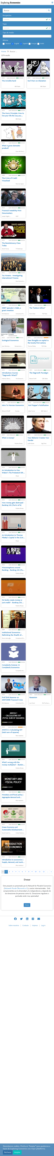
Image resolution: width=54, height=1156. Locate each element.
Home (3, 52)
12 (43, 1099)
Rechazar (7, 1152)
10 (35, 1099)
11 (39, 1099)
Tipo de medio (8, 33)
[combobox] (27, 36)
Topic (5, 24)
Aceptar (17, 1152)
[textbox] (27, 36)
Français (34, 43)
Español (25, 43)
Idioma (5, 40)
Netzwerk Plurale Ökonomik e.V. (16, 1116)
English (16, 43)
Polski (42, 43)
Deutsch (8, 43)
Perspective (7, 16)
